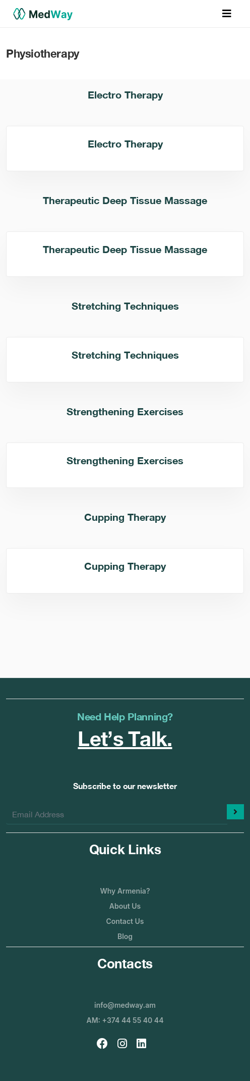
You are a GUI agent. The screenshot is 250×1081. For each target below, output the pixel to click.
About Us (125, 906)
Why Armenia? (125, 891)
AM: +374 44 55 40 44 (124, 1020)
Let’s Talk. (125, 738)
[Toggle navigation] (227, 13)
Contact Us (125, 921)
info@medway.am (125, 1005)
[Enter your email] (116, 814)
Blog (125, 936)
